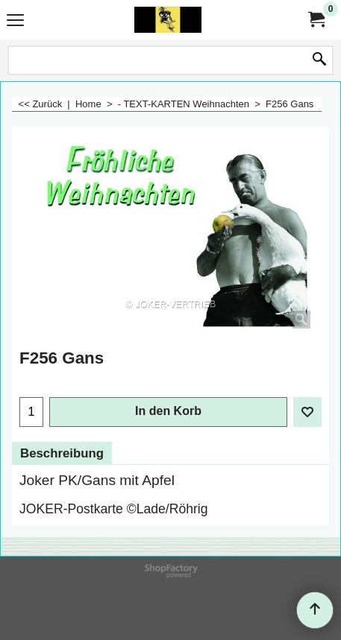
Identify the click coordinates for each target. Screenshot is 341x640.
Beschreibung (62, 453)
